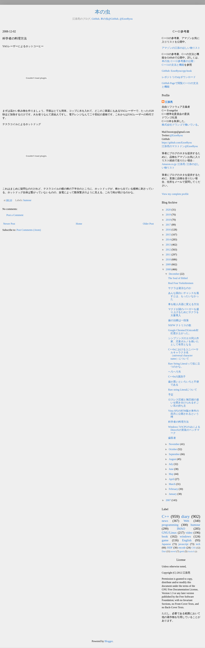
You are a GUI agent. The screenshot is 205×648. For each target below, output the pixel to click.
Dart (164, 551)
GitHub (95, 18)
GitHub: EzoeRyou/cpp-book (177, 70)
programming (170, 524)
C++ (165, 516)
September (174, 454)
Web (186, 520)
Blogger (109, 641)
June (171, 469)
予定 (170, 394)
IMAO (181, 528)
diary (185, 516)
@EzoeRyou (126, 18)
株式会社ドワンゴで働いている (180, 124)
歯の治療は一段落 (178, 320)
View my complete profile (175, 194)
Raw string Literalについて (182, 389)
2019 (169, 214)
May (171, 474)
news (165, 520)
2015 (169, 234)
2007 (169, 500)
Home (79, 223)
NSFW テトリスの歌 (179, 325)
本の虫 (102, 12)
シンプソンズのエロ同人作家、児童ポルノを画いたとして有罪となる (183, 341)
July (171, 464)
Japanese (166, 544)
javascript (183, 544)
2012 (169, 249)
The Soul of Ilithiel (178, 278)
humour (27, 200)
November (174, 444)
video (189, 532)
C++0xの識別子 (177, 376)
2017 (169, 224)
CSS (194, 547)
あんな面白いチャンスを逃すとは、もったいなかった (183, 296)
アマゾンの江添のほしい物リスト (181, 47)
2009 (169, 264)
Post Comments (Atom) (28, 230)
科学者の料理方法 (178, 421)
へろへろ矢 (174, 371)
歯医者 (172, 438)
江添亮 (169, 102)
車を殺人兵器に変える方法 (183, 304)
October (173, 449)
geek (182, 551)
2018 (169, 219)
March (172, 484)
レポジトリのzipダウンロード (179, 77)
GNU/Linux (169, 532)
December (174, 273)
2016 (169, 229)
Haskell (191, 551)
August (173, 459)
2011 (168, 254)
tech (198, 544)
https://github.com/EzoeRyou (177, 142)
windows (185, 536)
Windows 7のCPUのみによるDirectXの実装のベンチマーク (184, 430)
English (187, 540)
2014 (169, 239)
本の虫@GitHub (109, 18)
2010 (169, 259)
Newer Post (9, 223)
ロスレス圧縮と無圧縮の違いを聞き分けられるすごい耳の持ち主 (183, 402)
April (172, 479)
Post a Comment (14, 215)
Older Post (148, 223)
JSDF (170, 547)
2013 (169, 244)
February (174, 489)
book (165, 536)
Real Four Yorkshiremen (180, 283)
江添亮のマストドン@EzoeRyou (180, 146)
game (165, 540)
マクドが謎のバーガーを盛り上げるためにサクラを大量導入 (183, 312)
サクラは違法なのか (179, 288)
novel (173, 551)
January (173, 494)
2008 (169, 269)
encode (182, 547)
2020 (169, 209)
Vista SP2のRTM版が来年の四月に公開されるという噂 (183, 413)
